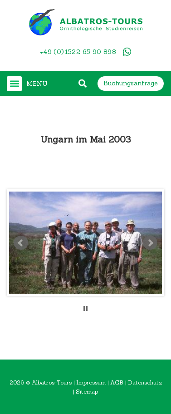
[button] (14, 83)
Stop (85, 308)
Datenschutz (145, 382)
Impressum (91, 382)
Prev (21, 243)
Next (150, 243)
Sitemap (87, 391)
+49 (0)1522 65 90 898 (78, 52)
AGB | (119, 382)
